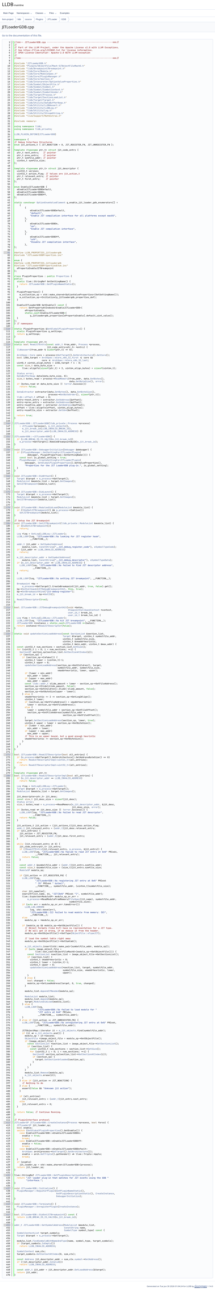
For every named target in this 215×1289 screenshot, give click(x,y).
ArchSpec (27, 1151)
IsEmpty (46, 1243)
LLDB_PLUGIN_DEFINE (26, 134)
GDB (63, 19)
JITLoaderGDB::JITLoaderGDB (31, 423)
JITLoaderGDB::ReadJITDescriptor (41, 754)
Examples (65, 13)
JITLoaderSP (21, 1122)
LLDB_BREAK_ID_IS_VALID (36, 439)
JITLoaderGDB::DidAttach (36, 476)
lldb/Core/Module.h (39, 71)
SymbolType (70, 1230)
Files (52, 13)
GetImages (66, 481)
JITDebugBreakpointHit (51, 589)
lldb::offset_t (26, 397)
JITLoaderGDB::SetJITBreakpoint (40, 523)
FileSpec (74, 899)
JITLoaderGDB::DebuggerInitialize (42, 449)
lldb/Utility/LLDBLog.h (41, 108)
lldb (19, 19)
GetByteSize (83, 381)
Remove (44, 1072)
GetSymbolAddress (50, 544)
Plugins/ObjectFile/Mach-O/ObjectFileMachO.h (55, 65)
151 (7, 436)
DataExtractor (25, 391)
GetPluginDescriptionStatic (73, 1193)
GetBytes (95, 378)
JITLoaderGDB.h (36, 63)
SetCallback (29, 589)
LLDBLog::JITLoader (52, 533)
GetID (47, 594)
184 (7, 523)
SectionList (78, 633)
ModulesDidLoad (43, 1001)
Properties (62, 276)
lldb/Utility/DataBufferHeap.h (46, 102)
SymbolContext (25, 1251)
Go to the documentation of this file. (22, 35)
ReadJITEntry (38, 344)
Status (21, 373)
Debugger (69, 449)
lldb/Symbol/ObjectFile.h (43, 84)
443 (7, 1204)
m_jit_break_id (31, 428)
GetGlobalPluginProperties (63, 328)
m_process (25, 441)
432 (7, 1175)
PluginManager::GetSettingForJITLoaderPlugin (52, 452)
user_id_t (74, 612)
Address (29, 1259)
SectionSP (25, 652)
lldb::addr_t (40, 683)
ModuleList (23, 481)
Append (44, 999)
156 (7, 449)
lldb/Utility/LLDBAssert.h (43, 105)
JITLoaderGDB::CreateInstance (48, 1122)
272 (7, 754)
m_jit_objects (56, 426)
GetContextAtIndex (48, 1254)
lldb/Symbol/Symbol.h (40, 86)
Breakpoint (23, 583)
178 (7, 507)
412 (7, 1122)
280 (7, 775)
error (29, 373)
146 (7, 423)
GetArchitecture (83, 355)
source (28, 19)
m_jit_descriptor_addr (36, 431)
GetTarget (63, 355)
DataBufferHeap (26, 376)
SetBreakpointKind (33, 591)
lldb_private (43, 129)
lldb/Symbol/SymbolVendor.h (44, 92)
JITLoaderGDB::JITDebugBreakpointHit (44, 607)
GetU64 (63, 410)
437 (7, 1188)
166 (7, 476)
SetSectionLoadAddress (47, 720)
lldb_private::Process (63, 423)
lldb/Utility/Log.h (39, 110)
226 (7, 633)
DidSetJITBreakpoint (36, 510)
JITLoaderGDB (47, 134)
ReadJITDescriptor (28, 599)
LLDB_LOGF (23, 536)
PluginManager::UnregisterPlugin (37, 1206)
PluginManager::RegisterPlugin (36, 1190)
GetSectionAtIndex (75, 652)
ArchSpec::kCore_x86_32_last (70, 360)
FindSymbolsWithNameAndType (50, 1240)
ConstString (46, 546)
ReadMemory (61, 378)
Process (83, 344)
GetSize (77, 646)
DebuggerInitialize (68, 1196)
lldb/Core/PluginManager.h (43, 76)
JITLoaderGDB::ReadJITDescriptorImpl (44, 775)
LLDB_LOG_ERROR (34, 907)
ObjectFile (31, 1038)
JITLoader (52, 19)
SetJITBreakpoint (27, 483)
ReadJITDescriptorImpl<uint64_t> (49, 759)
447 (7, 1214)
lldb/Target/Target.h (40, 100)
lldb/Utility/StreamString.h (45, 113)
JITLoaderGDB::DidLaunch (36, 491)
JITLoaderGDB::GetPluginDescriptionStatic (61, 1175)
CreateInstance (105, 1193)
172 (7, 491)
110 (7, 328)
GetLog (35, 533)
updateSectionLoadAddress (45, 633)
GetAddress (62, 399)
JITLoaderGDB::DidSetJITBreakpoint (42, 1214)
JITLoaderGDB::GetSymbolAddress (43, 1225)
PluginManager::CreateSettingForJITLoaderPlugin (49, 460)
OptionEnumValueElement (51, 202)
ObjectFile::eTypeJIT (85, 933)
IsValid (54, 1262)
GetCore (101, 355)
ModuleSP (24, 870)
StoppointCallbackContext (83, 610)
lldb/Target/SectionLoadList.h (46, 97)
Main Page (8, 13)
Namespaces (24, 13)
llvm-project (7, 19)
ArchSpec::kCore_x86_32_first (60, 357)
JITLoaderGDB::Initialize (36, 1188)
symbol (78, 1259)
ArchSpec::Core (26, 355)
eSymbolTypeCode (104, 546)
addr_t (59, 344)
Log (19, 533)
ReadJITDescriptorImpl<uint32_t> (49, 765)
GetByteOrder (68, 394)
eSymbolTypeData (100, 560)
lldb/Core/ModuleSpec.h (41, 73)
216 (7, 607)
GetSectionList (106, 1043)
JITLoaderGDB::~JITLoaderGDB (32, 436)
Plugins (39, 19)
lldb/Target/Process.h (41, 94)
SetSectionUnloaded (56, 1059)
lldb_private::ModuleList (77, 523)
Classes (40, 13)
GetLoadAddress (84, 1269)
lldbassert (23, 349)
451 (7, 1225)
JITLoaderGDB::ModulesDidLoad (39, 507)
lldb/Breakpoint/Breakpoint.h (45, 68)
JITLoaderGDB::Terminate (36, 1204)
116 (7, 344)
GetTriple (46, 1154)
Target (21, 478)
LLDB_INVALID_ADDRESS (64, 431)
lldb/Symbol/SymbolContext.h (45, 89)
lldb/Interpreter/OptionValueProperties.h (53, 81)
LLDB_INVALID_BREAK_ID (55, 428)
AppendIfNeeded (49, 991)
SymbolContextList (28, 1233)
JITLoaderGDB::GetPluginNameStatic (50, 284)
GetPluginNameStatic (68, 1190)
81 (7, 252)
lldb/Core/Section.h (39, 79)
